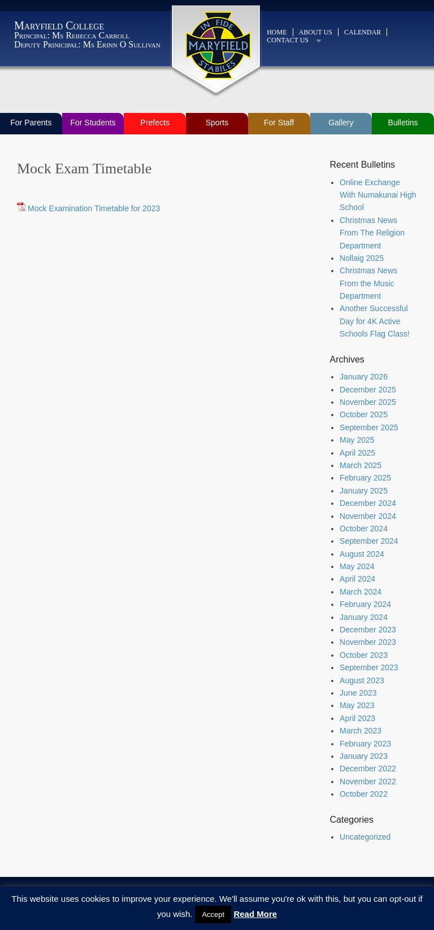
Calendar (362, 32)
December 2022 (368, 768)
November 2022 (368, 781)
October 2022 (364, 793)
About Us (315, 32)
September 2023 (369, 667)
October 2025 (364, 414)
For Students (92, 122)
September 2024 (369, 540)
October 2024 (364, 528)
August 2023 (362, 680)
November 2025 (368, 402)
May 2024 (357, 566)
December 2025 (368, 389)
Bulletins (403, 122)
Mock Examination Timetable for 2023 (94, 208)
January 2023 (364, 756)
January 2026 (364, 376)
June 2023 (358, 692)
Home (277, 32)
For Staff (279, 122)
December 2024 (368, 503)
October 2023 (364, 655)
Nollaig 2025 (362, 258)
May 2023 (357, 705)
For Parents (30, 122)
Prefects (155, 122)
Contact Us (288, 40)
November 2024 (368, 516)
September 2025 (369, 427)
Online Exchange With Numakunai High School (378, 195)
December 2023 (368, 629)
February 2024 (365, 604)
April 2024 (357, 578)
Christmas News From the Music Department (368, 283)
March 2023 (360, 730)
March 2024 (360, 591)
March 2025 (360, 465)
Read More (255, 914)
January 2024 (364, 617)
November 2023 (368, 642)
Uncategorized (365, 836)
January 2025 (364, 490)
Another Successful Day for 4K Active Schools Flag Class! (375, 321)
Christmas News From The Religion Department (372, 233)
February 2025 (365, 477)
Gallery (340, 122)
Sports (217, 122)
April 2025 (357, 452)
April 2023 (357, 718)
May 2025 (357, 439)
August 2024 (362, 553)
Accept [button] (213, 914)
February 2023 (365, 743)
